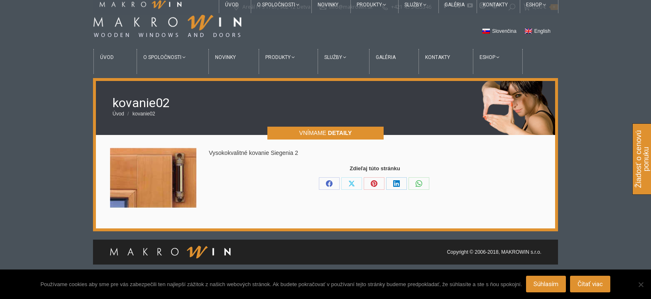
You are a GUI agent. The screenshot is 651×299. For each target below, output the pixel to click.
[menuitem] (499, 32)
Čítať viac (590, 284)
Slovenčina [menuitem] (504, 31)
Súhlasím (546, 284)
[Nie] (640, 284)
